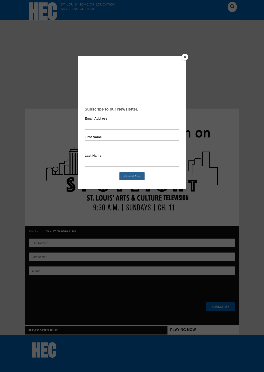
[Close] (185, 57)
